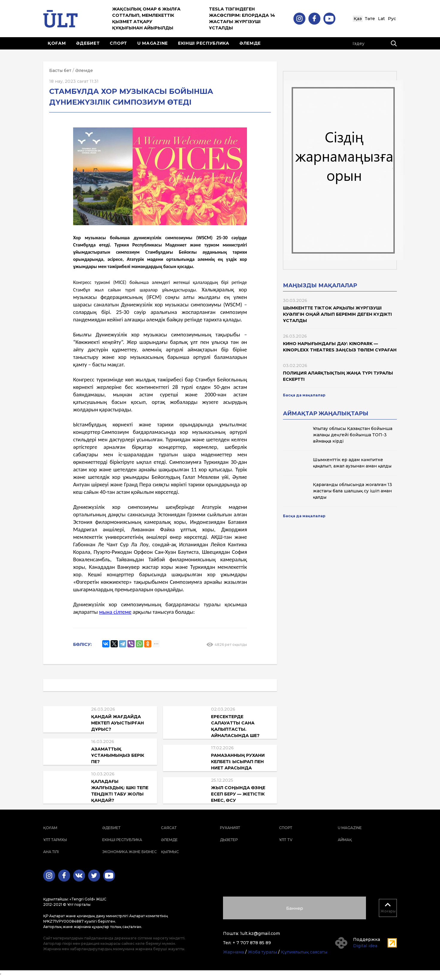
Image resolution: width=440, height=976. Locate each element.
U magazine (152, 43)
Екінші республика (203, 43)
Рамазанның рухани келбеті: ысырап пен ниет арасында (238, 762)
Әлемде (250, 43)
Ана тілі (51, 851)
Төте (370, 18)
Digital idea (365, 945)
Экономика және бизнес (129, 851)
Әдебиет (88, 43)
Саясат (169, 827)
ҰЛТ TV (286, 839)
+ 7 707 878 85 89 (252, 942)
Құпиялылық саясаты (304, 952)
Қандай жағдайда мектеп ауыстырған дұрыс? (117, 723)
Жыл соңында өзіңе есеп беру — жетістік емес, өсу (238, 794)
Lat (381, 18)
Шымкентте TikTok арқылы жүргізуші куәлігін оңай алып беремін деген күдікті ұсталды (337, 314)
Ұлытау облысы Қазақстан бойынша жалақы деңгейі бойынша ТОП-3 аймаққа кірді (352, 435)
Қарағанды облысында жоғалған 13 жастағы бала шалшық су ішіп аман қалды (352, 491)
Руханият (230, 827)
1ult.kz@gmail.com (260, 933)
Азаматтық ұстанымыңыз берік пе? (117, 755)
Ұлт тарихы (55, 839)
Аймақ (345, 839)
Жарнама (233, 952)
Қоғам (57, 43)
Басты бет (60, 70)
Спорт (118, 43)
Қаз (358, 18)
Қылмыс (170, 851)
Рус (392, 18)
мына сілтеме (115, 611)
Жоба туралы (262, 952)
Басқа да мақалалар (304, 395)
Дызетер (229, 839)
